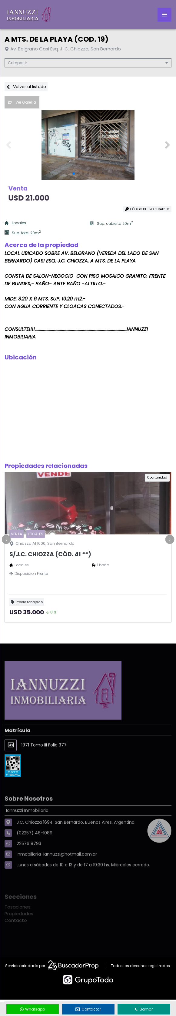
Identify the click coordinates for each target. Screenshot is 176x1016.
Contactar (88, 1009)
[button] (167, 145)
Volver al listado (26, 87)
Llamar (143, 1009)
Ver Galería (22, 102)
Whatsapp (32, 1009)
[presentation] (6, 539)
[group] (88, 145)
